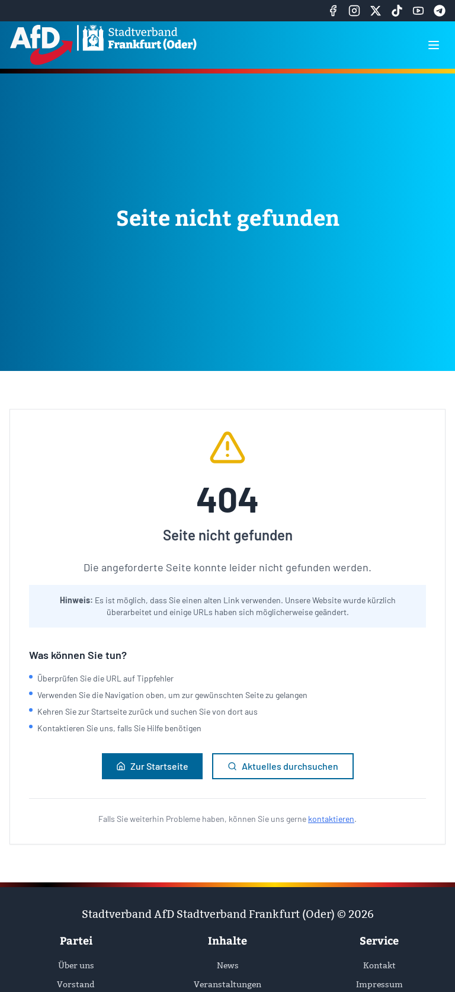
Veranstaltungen (227, 984)
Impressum (379, 984)
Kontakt (379, 965)
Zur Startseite (152, 766)
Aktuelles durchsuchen (283, 766)
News (228, 965)
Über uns (76, 965)
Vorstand (76, 984)
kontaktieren (331, 819)
